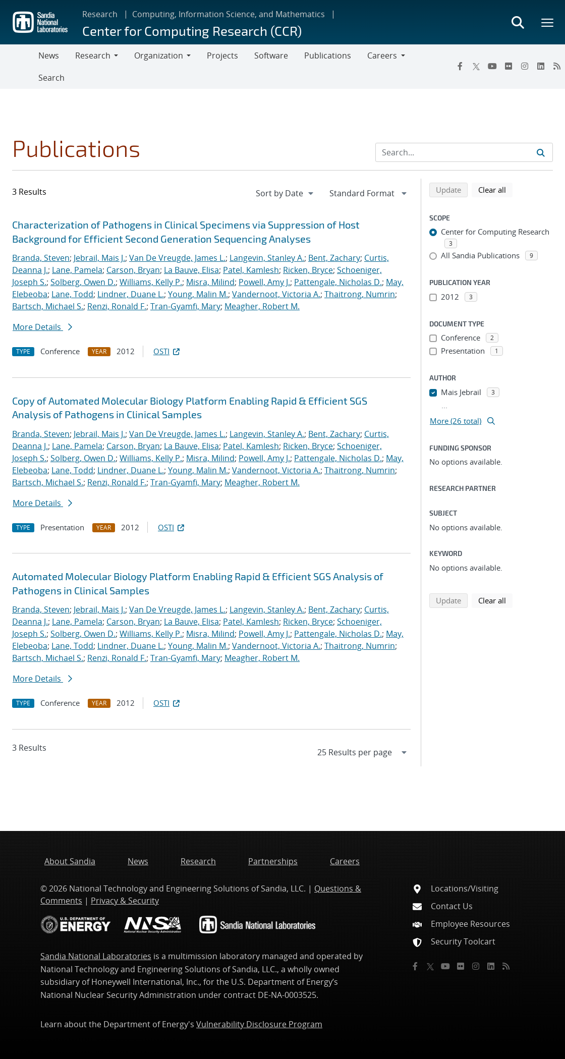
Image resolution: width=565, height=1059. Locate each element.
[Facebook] (460, 66)
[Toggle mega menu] (548, 22)
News (48, 55)
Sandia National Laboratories (95, 956)
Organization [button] (158, 55)
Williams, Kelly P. (151, 282)
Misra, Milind (210, 282)
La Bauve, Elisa (191, 269)
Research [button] (92, 55)
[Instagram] (524, 66)
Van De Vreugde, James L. (177, 257)
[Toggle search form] (517, 22)
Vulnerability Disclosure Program (259, 1024)
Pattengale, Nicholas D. (338, 282)
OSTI (167, 351)
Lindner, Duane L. (130, 294)
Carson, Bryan (133, 269)
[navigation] (285, 193)
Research (100, 14)
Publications (327, 55)
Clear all (495, 189)
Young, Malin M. (198, 294)
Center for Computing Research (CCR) (192, 30)
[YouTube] (492, 66)
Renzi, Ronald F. (116, 306)
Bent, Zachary (334, 257)
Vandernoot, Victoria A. (276, 294)
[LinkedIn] (540, 66)
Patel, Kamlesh (251, 269)
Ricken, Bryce (308, 269)
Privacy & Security (125, 900)
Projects (222, 55)
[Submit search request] (541, 152)
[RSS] (556, 66)
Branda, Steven (41, 257)
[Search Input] (464, 152)
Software (271, 55)
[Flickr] (508, 66)
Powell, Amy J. (264, 282)
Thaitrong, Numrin (359, 294)
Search (51, 77)
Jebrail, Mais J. (99, 257)
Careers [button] (382, 55)
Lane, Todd (72, 294)
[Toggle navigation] (19, 66)
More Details (42, 326)
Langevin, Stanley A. (267, 257)
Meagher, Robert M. (262, 306)
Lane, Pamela (77, 269)
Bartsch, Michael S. (47, 306)
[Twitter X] (476, 66)
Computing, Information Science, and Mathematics (228, 14)
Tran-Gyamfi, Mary (185, 306)
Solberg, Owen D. (83, 282)
